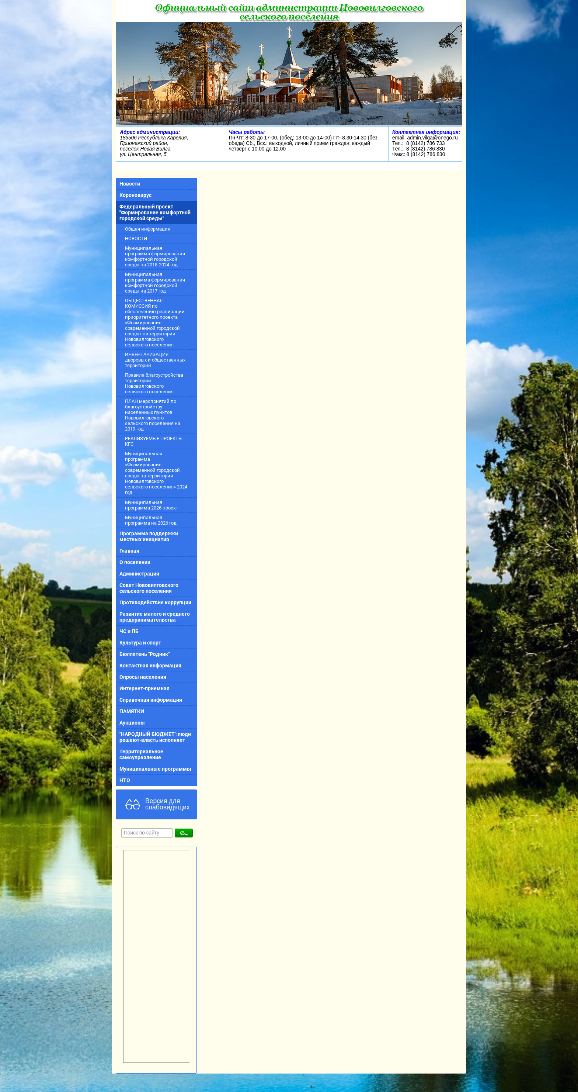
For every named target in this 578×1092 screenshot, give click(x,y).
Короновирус (135, 195)
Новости (129, 184)
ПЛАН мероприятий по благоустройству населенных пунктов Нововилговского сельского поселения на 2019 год (152, 415)
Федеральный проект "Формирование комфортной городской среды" (155, 212)
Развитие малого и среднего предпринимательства (154, 617)
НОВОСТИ (136, 238)
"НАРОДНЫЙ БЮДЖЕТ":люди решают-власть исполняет (155, 737)
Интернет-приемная (144, 688)
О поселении (134, 562)
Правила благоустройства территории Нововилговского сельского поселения (154, 383)
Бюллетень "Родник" (144, 654)
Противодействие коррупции (155, 602)
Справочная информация (150, 700)
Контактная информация (150, 665)
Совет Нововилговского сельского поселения (148, 588)
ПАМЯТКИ (131, 711)
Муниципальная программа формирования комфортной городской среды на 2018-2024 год (155, 256)
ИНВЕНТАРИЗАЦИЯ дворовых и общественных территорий (155, 360)
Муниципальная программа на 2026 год (151, 520)
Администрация (139, 574)
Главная (129, 551)
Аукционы (132, 723)
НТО (124, 780)
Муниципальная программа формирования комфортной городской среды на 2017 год (155, 283)
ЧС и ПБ (129, 631)
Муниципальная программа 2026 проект (151, 505)
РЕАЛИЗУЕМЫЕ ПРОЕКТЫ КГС (153, 441)
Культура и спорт (140, 643)
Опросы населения (142, 677)
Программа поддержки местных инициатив (148, 536)
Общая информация (147, 229)
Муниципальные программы (155, 769)
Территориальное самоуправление (141, 754)
